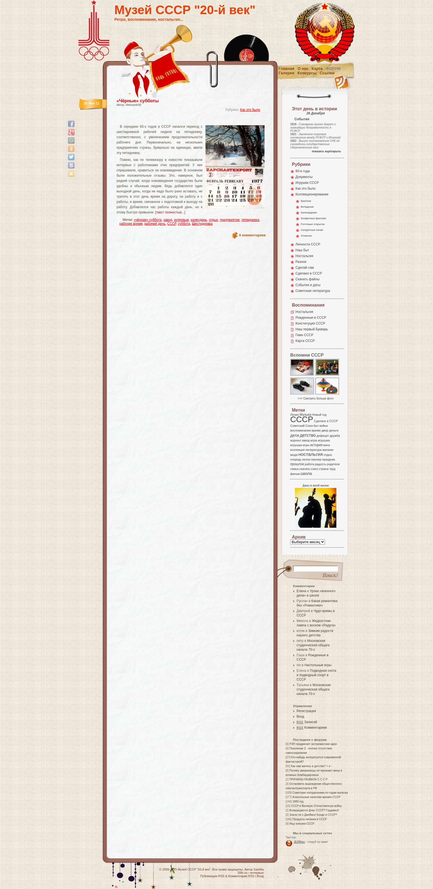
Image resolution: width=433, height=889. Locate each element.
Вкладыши (307, 206)
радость (320, 464)
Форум (333, 68)
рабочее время (130, 224)
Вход (300, 716)
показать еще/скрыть (326, 151)
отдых (213, 220)
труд (332, 468)
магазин (327, 449)
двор (324, 430)
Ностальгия (304, 256)
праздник (328, 459)
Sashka (259, 869)
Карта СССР (305, 341)
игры (306, 445)
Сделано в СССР (308, 273)
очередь (296, 459)
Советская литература (312, 291)
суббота (184, 224)
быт (316, 425)
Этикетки (306, 235)
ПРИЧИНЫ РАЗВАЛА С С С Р (308, 779)
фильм (295, 473)
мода (294, 454)
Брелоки (306, 200)
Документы (304, 177)
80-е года (302, 171)
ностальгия (310, 454)
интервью (181, 220)
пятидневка (250, 220)
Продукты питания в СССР (309, 819)
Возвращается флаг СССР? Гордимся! (314, 810)
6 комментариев (252, 235)
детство (308, 435)
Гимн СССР (304, 335)
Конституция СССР (310, 323)
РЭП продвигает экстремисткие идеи (313, 744)
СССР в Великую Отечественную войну (316, 805)
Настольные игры (317, 665)
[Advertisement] (184, 120)
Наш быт (302, 250)
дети (294, 435)
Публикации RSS (212, 876)
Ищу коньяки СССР (302, 823)
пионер (316, 459)
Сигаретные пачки (312, 229)
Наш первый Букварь (311, 329)
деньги (334, 430)
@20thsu (299, 841)
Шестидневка (202, 224)
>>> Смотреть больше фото (316, 398)
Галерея (286, 73)
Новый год (319, 414)
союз (314, 468)
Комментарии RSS (241, 876)
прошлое (297, 464)
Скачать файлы (307, 279)
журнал (295, 440)
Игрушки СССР (307, 183)
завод (167, 220)
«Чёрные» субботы (138, 100)
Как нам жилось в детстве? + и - (311, 766)
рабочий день (154, 224)
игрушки (296, 445)
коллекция (297, 449)
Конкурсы (306, 73)
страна (323, 468)
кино (326, 445)
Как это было (250, 110)
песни (306, 459)
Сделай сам (304, 268)
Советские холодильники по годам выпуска (320, 792)
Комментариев (312, 727)
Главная (286, 68)
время (316, 430)
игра (313, 440)
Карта (317, 68)
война (324, 425)
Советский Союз (301, 425)
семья (294, 468)
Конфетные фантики (313, 218)
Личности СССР (307, 244)
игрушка (324, 440)
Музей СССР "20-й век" (184, 10)
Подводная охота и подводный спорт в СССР (316, 675)
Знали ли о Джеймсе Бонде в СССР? (313, 814)
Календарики (309, 212)
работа (309, 464)
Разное (301, 262)
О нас (303, 68)
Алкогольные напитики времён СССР (316, 797)
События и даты (307, 285)
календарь (199, 220)
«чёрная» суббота (148, 220)
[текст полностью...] (170, 212)
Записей (307, 722)
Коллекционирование (311, 194)
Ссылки (327, 73)
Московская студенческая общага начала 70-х (313, 645)
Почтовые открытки (313, 224)
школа (306, 473)
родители (333, 464)
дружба (335, 435)
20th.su (242, 872)
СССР (171, 224)
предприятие (230, 220)
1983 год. (298, 801)
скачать (304, 468)
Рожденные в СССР (310, 318)
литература (313, 449)
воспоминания (300, 430)
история (316, 445)
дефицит (322, 435)
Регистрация (306, 711)
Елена (301, 591)
